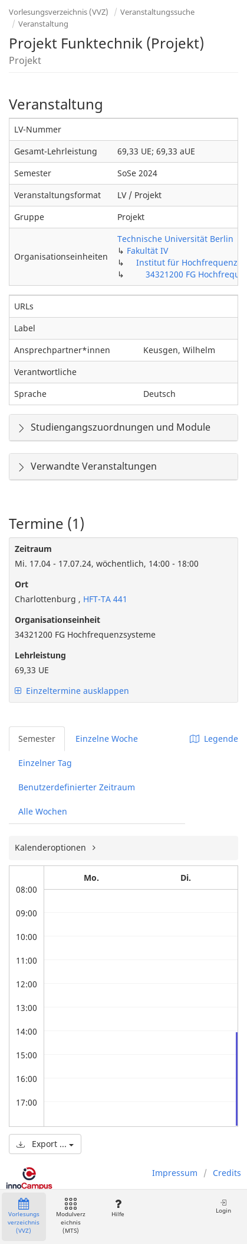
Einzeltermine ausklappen (72, 690)
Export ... (45, 1143)
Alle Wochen (42, 811)
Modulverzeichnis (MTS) (70, 1216)
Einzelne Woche (106, 738)
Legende (214, 738)
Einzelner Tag (45, 762)
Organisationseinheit (57, 619)
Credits (227, 1172)
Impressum (174, 1172)
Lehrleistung (40, 655)
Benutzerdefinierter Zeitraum (76, 787)
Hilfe (118, 1208)
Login (223, 1206)
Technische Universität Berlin (175, 238)
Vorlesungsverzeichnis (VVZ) (58, 12)
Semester (36, 738)
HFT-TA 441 (104, 599)
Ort (21, 584)
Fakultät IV (147, 250)
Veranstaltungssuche (157, 12)
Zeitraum (33, 548)
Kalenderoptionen (51, 847)
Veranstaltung (43, 23)
